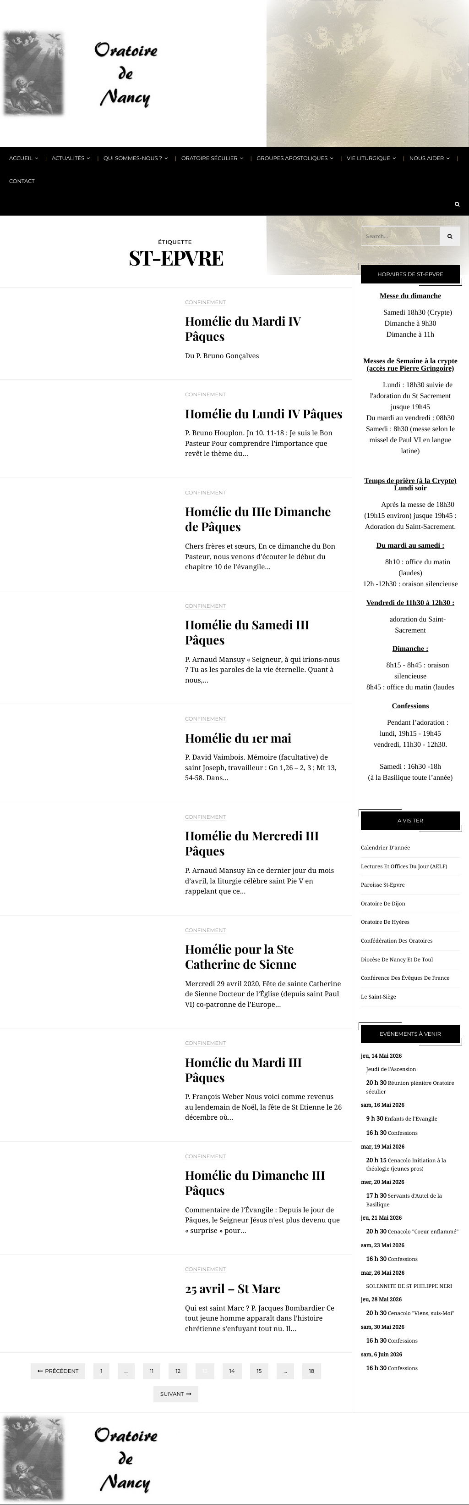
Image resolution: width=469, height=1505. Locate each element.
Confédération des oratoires (396, 941)
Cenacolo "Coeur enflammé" (412, 1231)
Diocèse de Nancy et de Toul (397, 959)
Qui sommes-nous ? (133, 158)
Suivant (172, 1394)
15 (259, 1371)
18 (312, 1371)
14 (232, 1371)
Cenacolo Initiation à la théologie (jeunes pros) (406, 1164)
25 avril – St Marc (232, 1288)
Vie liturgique (368, 158)
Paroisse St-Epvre (383, 885)
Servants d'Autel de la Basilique (404, 1200)
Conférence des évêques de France (405, 978)
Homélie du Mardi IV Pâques (243, 328)
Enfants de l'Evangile (401, 1119)
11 (151, 1371)
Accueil (21, 158)
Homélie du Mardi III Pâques (243, 1069)
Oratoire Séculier (209, 158)
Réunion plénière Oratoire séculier (410, 1087)
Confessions (392, 1133)
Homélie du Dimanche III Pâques (255, 1182)
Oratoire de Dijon (383, 903)
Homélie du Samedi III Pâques (247, 632)
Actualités (68, 158)
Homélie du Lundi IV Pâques (264, 413)
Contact (22, 181)
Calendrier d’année (385, 847)
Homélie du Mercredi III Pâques (252, 843)
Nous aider (426, 158)
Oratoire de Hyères (385, 922)
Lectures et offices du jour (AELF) (404, 866)
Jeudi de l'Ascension (391, 1069)
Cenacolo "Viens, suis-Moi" (410, 1313)
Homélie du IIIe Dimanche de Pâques (258, 518)
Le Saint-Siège (378, 997)
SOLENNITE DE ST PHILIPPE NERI (409, 1286)
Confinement (205, 302)
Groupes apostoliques (291, 158)
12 (177, 1371)
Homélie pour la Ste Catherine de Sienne (241, 956)
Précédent (61, 1371)
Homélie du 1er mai (238, 738)
